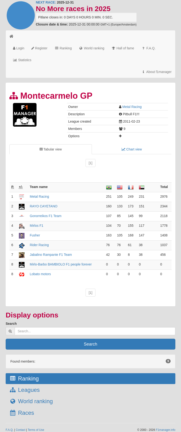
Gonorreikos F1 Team (45, 216)
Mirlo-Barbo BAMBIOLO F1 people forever (61, 264)
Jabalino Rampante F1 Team (51, 255)
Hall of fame (122, 48)
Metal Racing (132, 107)
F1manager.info (165, 430)
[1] (90, 163)
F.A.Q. (148, 48)
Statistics (22, 60)
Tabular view (51, 149)
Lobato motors (40, 274)
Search (11, 323)
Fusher (35, 235)
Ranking (63, 48)
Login (18, 48)
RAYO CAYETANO (43, 206)
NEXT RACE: (46, 2)
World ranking (91, 48)
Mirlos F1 (36, 225)
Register (39, 48)
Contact (20, 430)
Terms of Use (36, 430)
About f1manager (156, 72)
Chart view (132, 149)
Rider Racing (39, 245)
